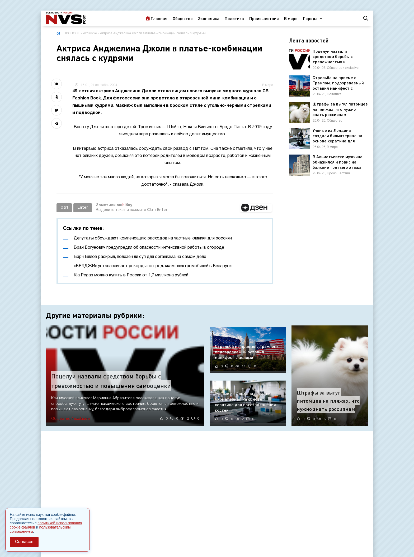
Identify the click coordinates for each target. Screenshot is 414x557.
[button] (256, 208)
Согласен (24, 542)
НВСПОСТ (72, 33)
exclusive (90, 33)
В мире (291, 18)
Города (310, 18)
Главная (158, 18)
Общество (183, 18)
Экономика (208, 18)
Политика (234, 18)
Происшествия (264, 18)
